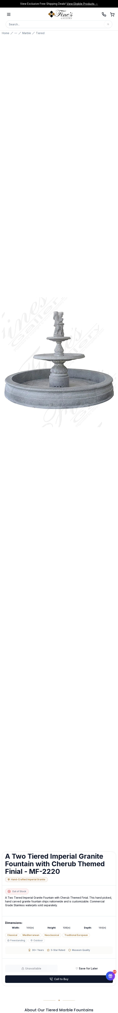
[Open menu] (9, 14)
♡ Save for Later (87, 968)
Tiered (40, 33)
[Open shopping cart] (112, 14)
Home (5, 33)
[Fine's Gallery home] (60, 14)
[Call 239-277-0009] (104, 14)
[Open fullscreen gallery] (59, 362)
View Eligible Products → (82, 3)
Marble (26, 33)
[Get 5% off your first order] (110, 975)
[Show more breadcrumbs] (15, 33)
